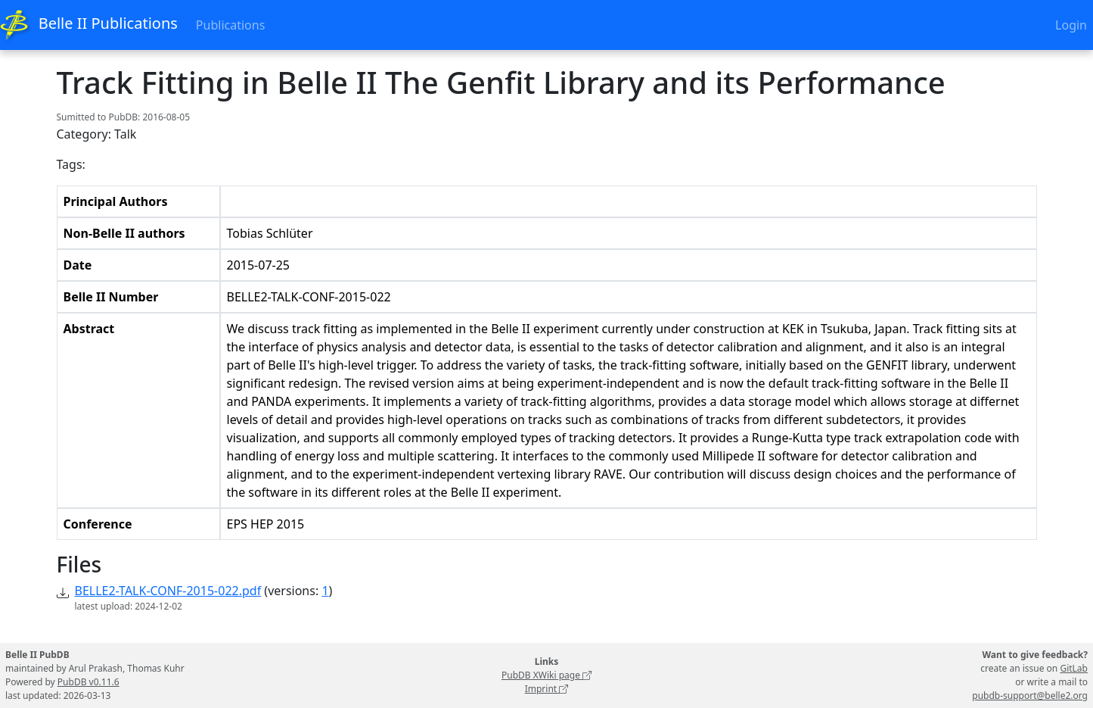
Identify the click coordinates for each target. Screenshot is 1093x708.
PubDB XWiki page (546, 675)
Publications (230, 25)
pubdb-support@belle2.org (1030, 695)
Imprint (547, 688)
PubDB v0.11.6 (88, 681)
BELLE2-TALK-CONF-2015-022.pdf (168, 590)
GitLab (1074, 668)
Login (1071, 25)
